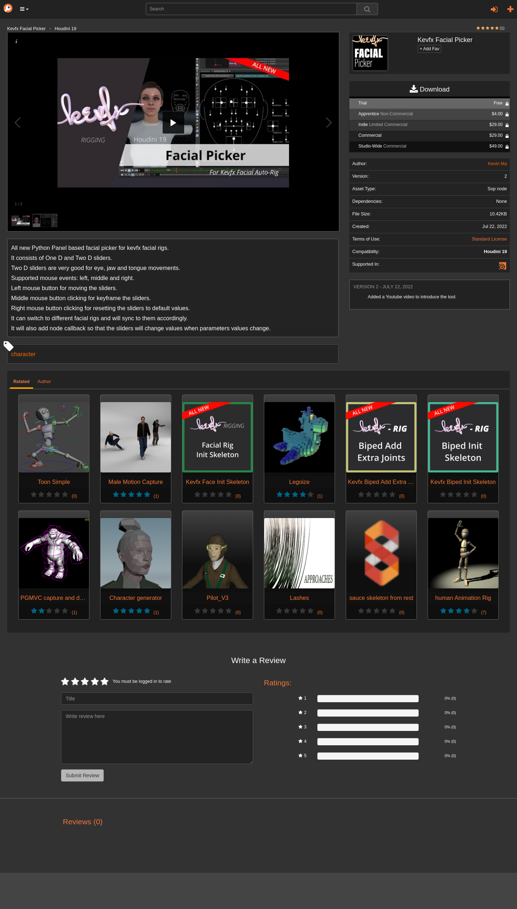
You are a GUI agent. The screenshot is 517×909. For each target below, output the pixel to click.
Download (430, 89)
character (23, 354)
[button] (24, 9)
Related (21, 381)
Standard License (489, 239)
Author (44, 381)
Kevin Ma (497, 163)
